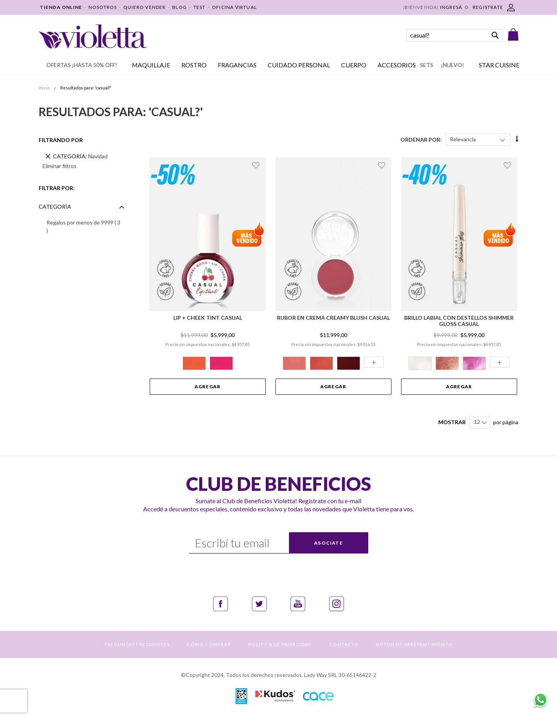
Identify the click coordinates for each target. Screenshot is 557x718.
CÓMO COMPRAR (209, 644)
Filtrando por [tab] (61, 140)
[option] (194, 363)
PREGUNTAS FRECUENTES (136, 644)
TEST (199, 7)
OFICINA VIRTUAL (234, 7)
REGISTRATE (488, 7)
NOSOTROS (103, 7)
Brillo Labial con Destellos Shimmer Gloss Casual (459, 321)
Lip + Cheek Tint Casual (207, 318)
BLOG (179, 7)
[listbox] (208, 364)
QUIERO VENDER (144, 7)
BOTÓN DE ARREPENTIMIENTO (414, 644)
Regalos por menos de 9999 (83, 226)
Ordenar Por (420, 139)
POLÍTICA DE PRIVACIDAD (280, 644)
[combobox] (454, 35)
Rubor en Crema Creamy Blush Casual (333, 318)
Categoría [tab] (55, 206)
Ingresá (451, 7)
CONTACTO (344, 644)
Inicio (44, 87)
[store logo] (93, 36)
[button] (257, 165)
